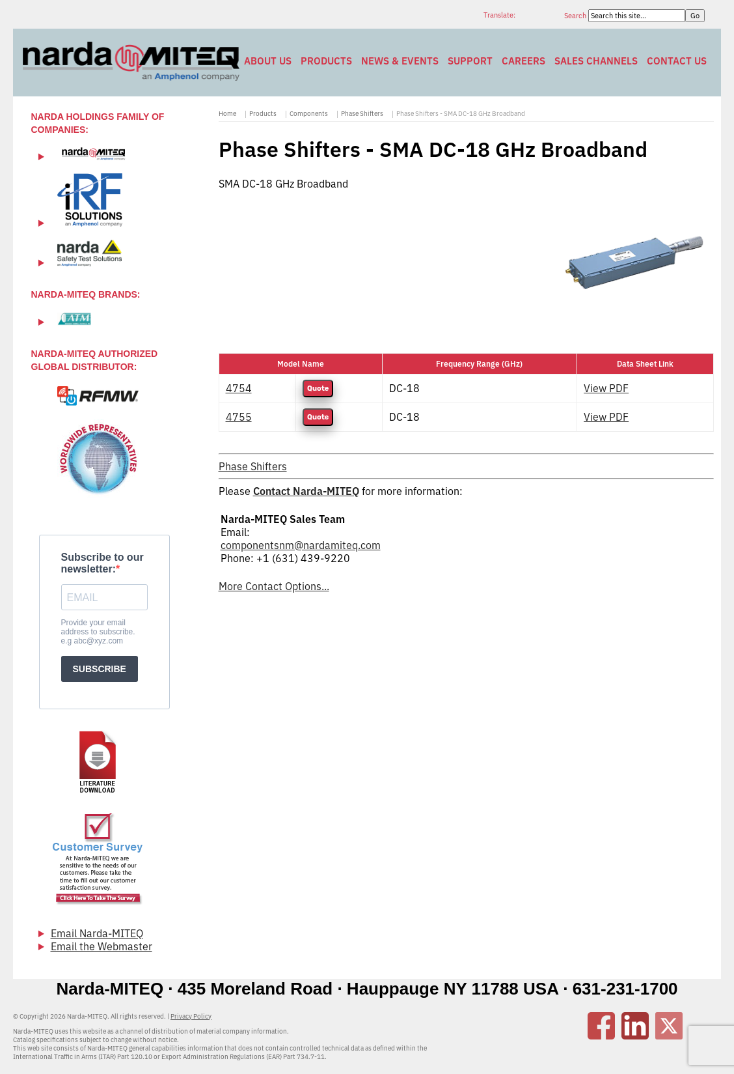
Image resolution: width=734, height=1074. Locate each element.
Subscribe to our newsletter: (102, 563)
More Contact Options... (274, 586)
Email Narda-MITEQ (97, 933)
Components (309, 113)
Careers (523, 61)
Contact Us (677, 61)
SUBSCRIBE (99, 669)
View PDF (606, 388)
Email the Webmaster (101, 946)
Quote (318, 388)
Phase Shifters (362, 113)
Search (576, 15)
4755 (239, 416)
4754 (239, 388)
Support (470, 61)
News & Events (400, 61)
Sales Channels (596, 61)
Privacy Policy (190, 1016)
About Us (268, 61)
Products (326, 61)
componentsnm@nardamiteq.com (301, 545)
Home (227, 113)
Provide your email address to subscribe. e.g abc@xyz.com (98, 631)
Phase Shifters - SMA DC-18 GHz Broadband (460, 113)
